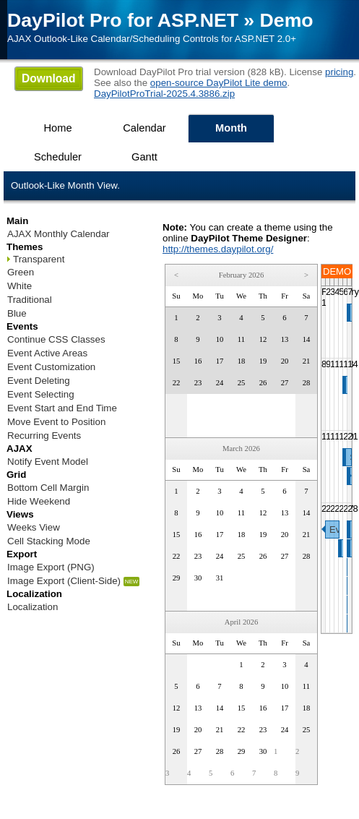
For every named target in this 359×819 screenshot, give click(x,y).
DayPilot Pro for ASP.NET (122, 20)
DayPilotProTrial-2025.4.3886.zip (164, 93)
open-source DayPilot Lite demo (218, 82)
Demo (286, 20)
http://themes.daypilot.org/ (218, 249)
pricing (339, 72)
